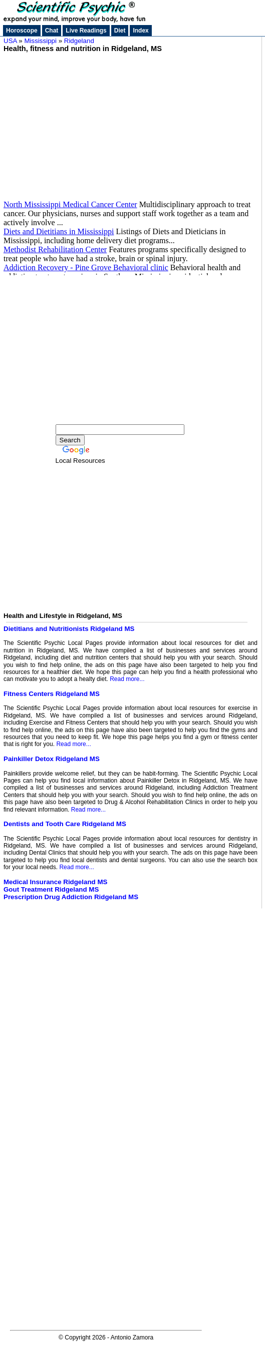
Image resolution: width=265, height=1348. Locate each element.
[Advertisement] (130, 123)
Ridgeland (79, 41)
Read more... (127, 679)
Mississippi (41, 41)
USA (10, 41)
